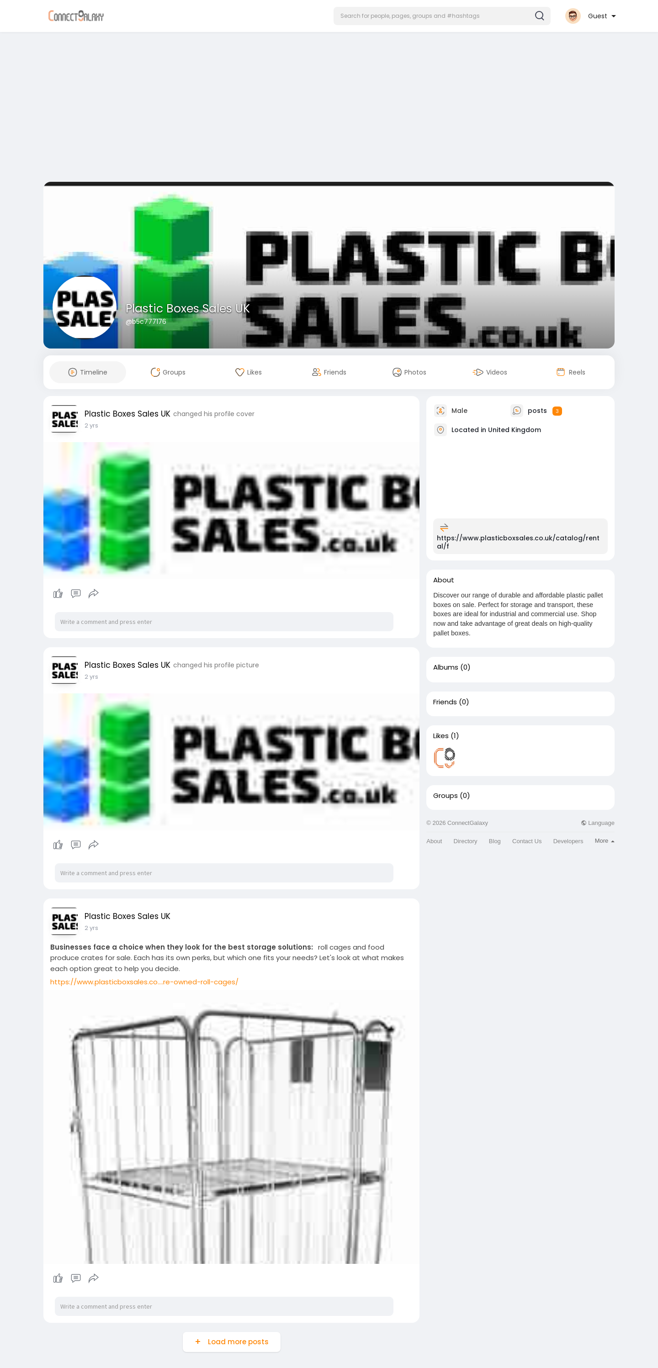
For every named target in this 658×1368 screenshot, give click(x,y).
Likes (441, 735)
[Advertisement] (329, 109)
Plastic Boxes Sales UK (188, 309)
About (434, 841)
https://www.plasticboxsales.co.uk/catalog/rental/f (518, 542)
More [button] (605, 840)
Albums (445, 667)
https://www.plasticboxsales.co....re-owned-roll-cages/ (144, 982)
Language (598, 823)
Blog (495, 841)
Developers (568, 841)
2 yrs (91, 425)
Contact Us (526, 841)
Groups (445, 795)
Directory (466, 841)
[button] (442, 16)
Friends (445, 702)
